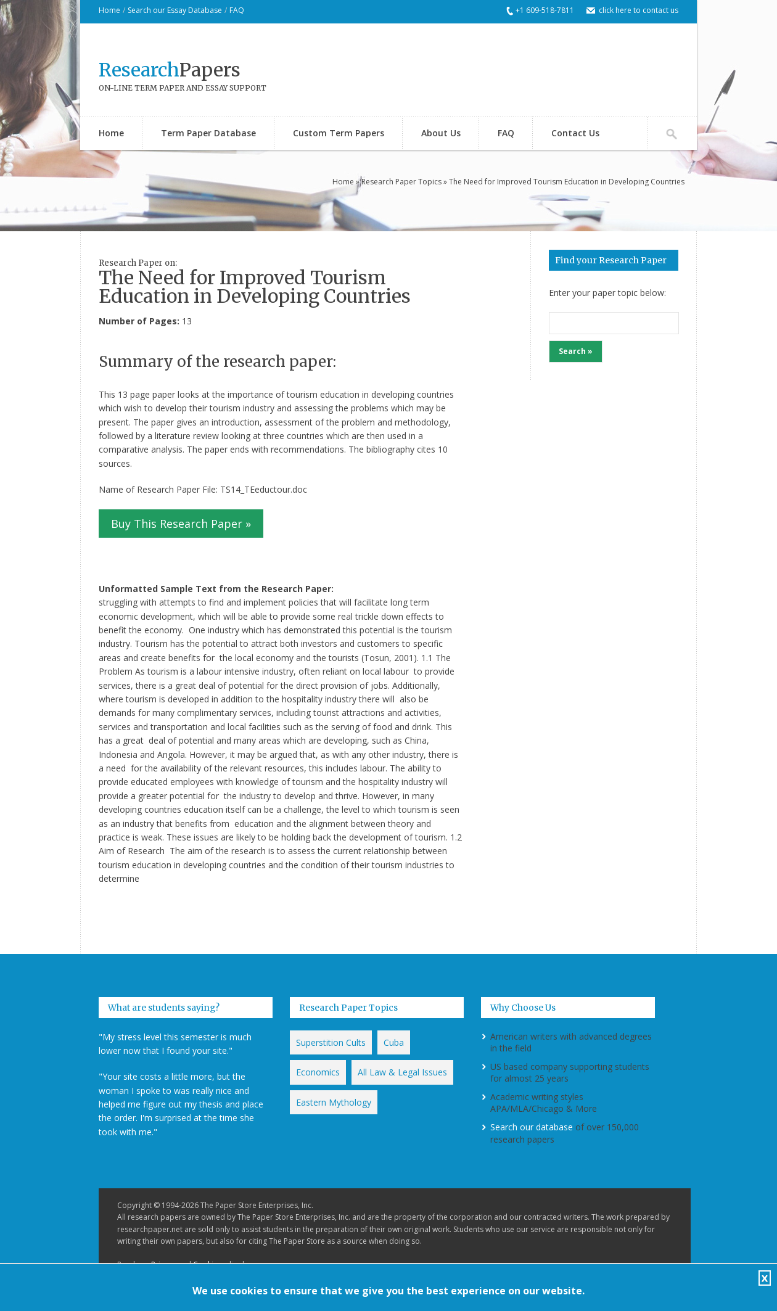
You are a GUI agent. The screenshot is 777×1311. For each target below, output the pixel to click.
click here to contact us (638, 10)
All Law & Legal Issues (402, 1072)
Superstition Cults (331, 1042)
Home (109, 10)
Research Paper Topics (401, 181)
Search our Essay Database (175, 10)
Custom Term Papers (338, 133)
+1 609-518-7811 (545, 10)
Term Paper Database (208, 133)
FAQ (236, 10)
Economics (318, 1072)
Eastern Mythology (333, 1102)
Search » (576, 351)
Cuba (394, 1042)
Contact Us (575, 133)
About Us (441, 133)
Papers (169, 69)
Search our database (531, 1127)
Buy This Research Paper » (181, 523)
